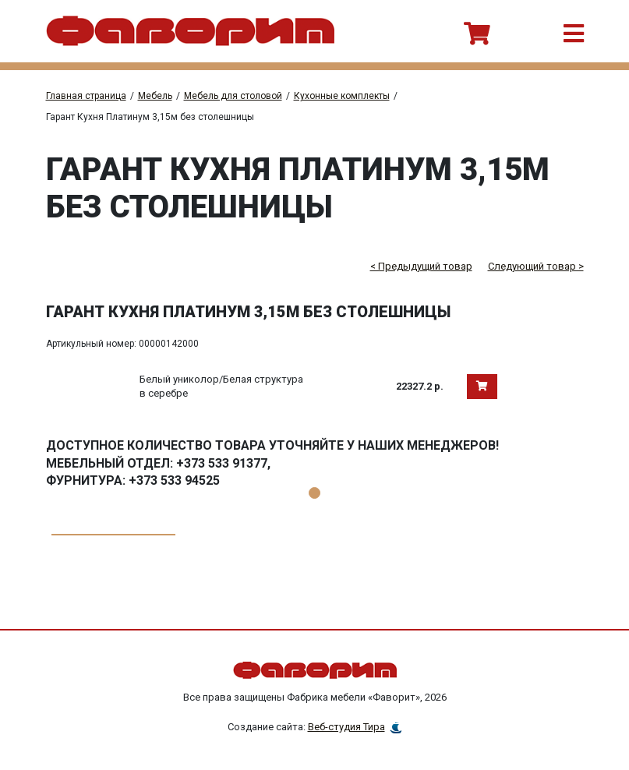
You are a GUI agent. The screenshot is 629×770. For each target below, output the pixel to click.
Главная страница (86, 95)
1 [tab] (314, 493)
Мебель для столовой (233, 95)
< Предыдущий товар (421, 266)
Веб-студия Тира (346, 727)
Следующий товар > (536, 266)
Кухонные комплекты (342, 95)
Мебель (155, 95)
